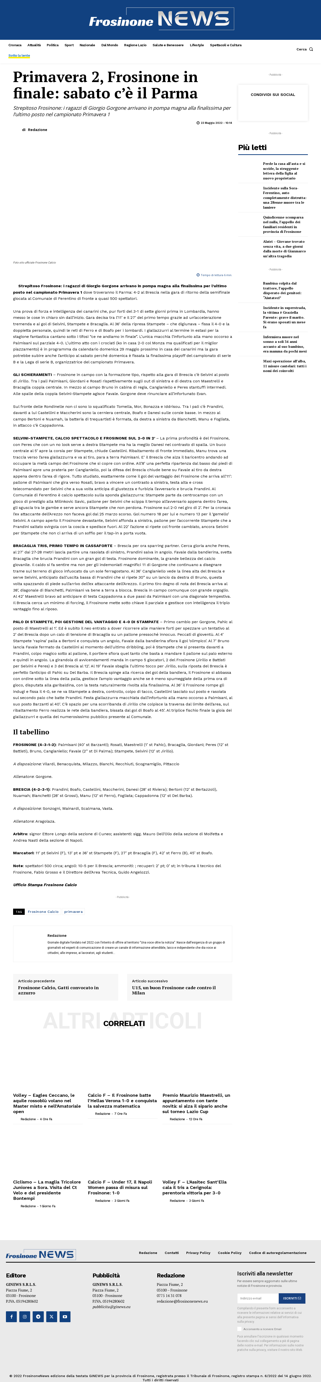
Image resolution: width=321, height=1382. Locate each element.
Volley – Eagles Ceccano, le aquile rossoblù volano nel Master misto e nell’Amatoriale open (47, 1100)
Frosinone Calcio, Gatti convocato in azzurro (58, 990)
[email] (258, 1288)
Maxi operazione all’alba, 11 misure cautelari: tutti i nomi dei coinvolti (284, 366)
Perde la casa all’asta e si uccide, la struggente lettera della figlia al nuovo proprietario (284, 170)
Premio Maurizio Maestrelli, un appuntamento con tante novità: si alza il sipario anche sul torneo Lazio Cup (196, 1102)
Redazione (37, 130)
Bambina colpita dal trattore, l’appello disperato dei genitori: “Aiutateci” (282, 290)
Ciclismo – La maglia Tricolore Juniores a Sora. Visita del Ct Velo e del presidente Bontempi (47, 1184)
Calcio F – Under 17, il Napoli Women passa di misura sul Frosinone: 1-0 (115, 1184)
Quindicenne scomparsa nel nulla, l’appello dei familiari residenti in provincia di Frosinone (283, 224)
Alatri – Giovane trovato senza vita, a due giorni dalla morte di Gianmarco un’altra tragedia (284, 248)
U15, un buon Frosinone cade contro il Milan (174, 990)
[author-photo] (16, 1111)
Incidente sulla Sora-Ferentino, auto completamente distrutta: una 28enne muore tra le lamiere (284, 198)
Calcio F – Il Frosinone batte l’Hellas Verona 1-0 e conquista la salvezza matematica (121, 1100)
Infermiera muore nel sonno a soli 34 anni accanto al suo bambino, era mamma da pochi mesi (285, 344)
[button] (306, 49)
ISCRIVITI (292, 1288)
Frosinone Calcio (43, 912)
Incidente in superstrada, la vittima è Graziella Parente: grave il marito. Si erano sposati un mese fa (284, 317)
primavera (73, 912)
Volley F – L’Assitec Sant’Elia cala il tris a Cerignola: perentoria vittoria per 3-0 (197, 1184)
